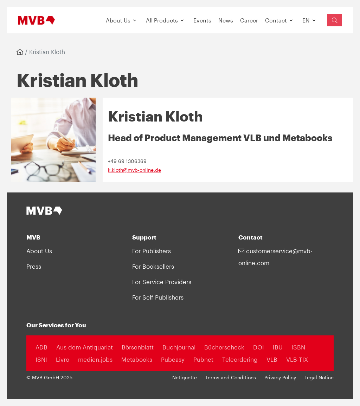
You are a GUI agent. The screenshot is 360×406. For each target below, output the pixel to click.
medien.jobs (95, 359)
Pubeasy (173, 359)
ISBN (298, 347)
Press (33, 266)
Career (249, 20)
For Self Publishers (158, 297)
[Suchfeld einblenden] (334, 20)
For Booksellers (153, 266)
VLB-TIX (297, 359)
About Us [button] (118, 20)
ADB (41, 347)
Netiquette (184, 377)
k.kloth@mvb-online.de (134, 170)
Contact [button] (276, 20)
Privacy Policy (280, 377)
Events (202, 20)
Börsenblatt (138, 347)
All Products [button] (162, 20)
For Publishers (151, 250)
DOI (258, 347)
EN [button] (306, 20)
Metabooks (136, 359)
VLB (271, 359)
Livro (62, 359)
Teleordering (240, 359)
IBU (278, 347)
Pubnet (203, 359)
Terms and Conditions (230, 377)
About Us (39, 250)
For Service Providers (161, 281)
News (225, 20)
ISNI (41, 359)
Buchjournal (178, 347)
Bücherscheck (224, 347)
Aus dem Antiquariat (84, 347)
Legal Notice (319, 377)
